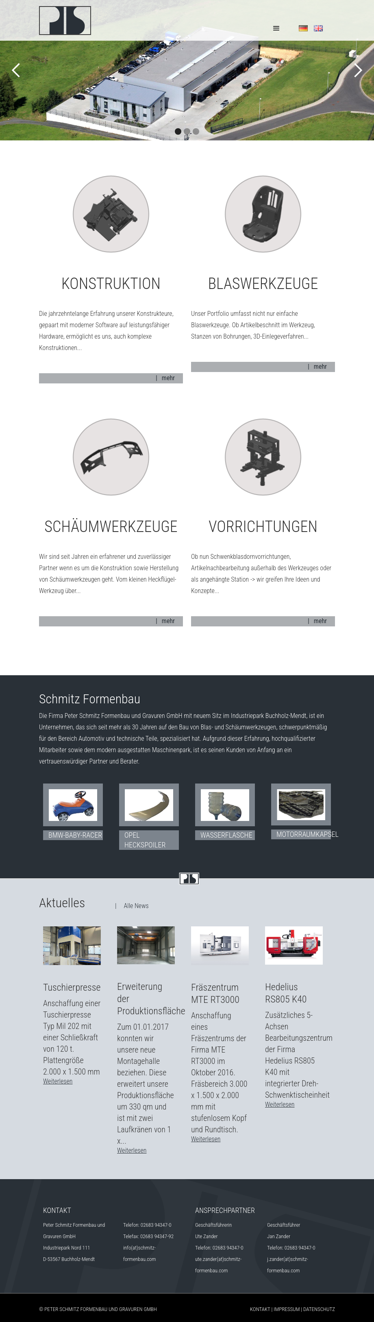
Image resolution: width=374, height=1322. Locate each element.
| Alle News (132, 906)
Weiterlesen (57, 1081)
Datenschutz (319, 1309)
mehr (168, 378)
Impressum (287, 1309)
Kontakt (260, 1309)
